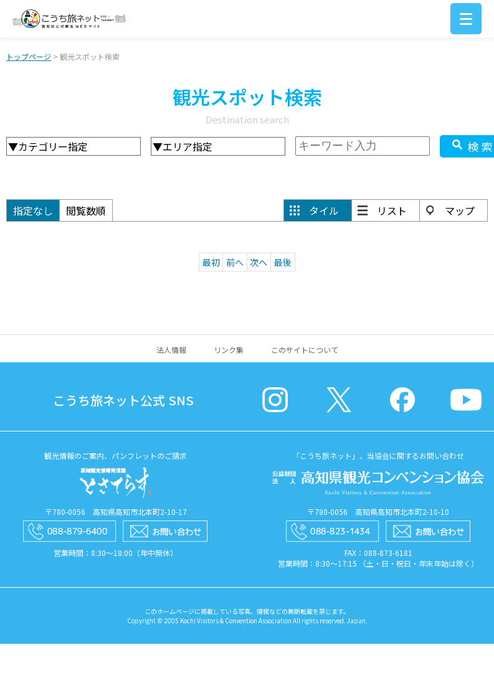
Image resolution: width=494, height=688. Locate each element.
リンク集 (229, 349)
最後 (283, 262)
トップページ (28, 56)
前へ (235, 262)
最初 (211, 262)
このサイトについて (304, 349)
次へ (258, 262)
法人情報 (171, 349)
